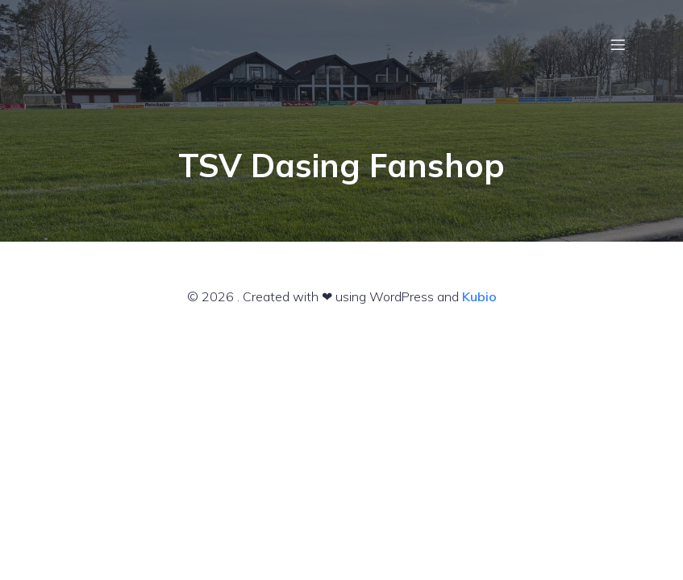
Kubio (479, 296)
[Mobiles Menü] (618, 44)
